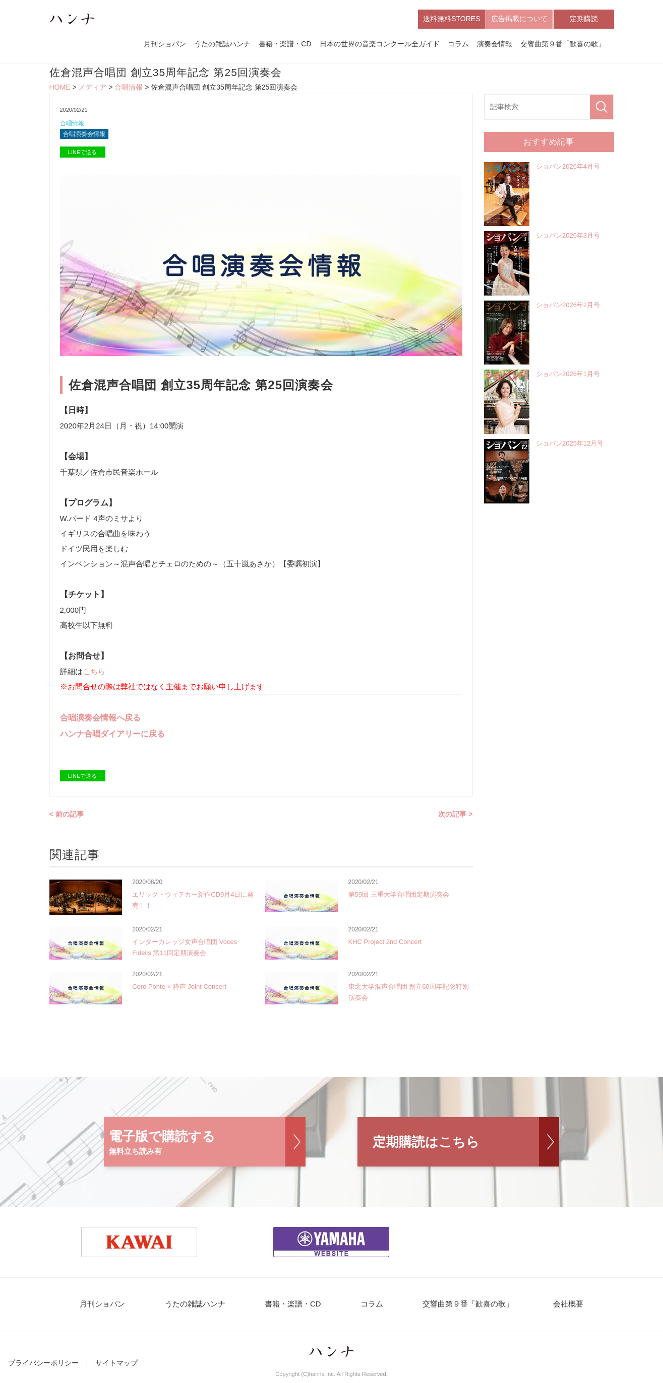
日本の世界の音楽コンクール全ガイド (380, 44)
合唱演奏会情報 (86, 136)
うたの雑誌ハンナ (222, 44)
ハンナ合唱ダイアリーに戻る (112, 737)
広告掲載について (519, 19)
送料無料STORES (451, 19)
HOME (60, 89)
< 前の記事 (66, 817)
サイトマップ (116, 1367)
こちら (94, 674)
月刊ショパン (165, 44)
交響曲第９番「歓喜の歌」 (562, 44)
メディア (92, 89)
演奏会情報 (494, 44)
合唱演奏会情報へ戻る (100, 720)
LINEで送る (82, 155)
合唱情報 (128, 89)
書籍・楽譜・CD (285, 44)
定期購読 (584, 19)
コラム (458, 44)
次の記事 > (455, 817)
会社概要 (554, 1307)
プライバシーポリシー (43, 1367)
